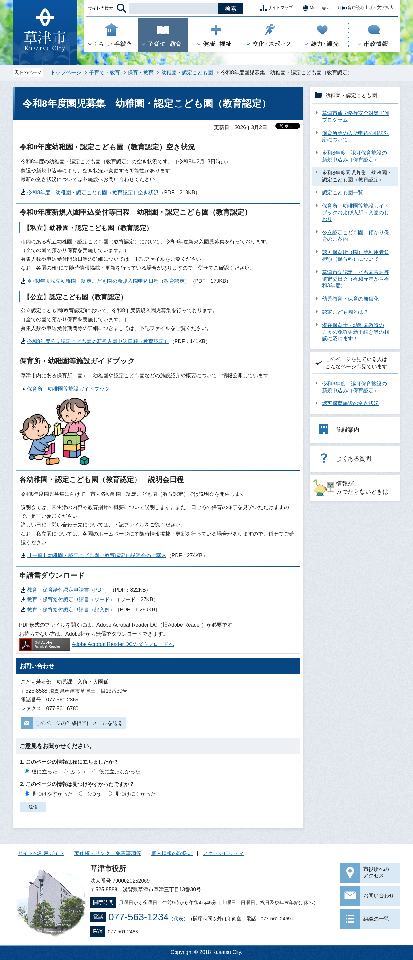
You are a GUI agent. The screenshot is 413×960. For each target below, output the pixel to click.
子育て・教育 (104, 72)
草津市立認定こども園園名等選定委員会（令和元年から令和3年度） (355, 279)
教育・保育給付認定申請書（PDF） (68, 590)
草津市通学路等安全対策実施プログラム (355, 116)
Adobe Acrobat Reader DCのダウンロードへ (96, 644)
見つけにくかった (135, 794)
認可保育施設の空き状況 (350, 403)
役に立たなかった (119, 771)
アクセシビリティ (223, 853)
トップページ (65, 72)
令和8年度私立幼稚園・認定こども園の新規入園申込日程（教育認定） (108, 281)
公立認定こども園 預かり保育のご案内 (355, 236)
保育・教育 (141, 72)
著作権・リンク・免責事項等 (107, 853)
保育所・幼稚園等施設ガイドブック (68, 389)
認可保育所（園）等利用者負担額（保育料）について (355, 256)
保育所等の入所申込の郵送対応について (355, 136)
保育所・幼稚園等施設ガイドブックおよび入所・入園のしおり (355, 212)
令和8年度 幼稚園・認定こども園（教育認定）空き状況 (93, 192)
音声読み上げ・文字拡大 (365, 8)
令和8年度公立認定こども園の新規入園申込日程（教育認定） (98, 341)
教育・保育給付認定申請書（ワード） (71, 599)
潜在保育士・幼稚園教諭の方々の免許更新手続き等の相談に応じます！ (355, 332)
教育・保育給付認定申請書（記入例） (71, 609)
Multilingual (315, 8)
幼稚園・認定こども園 (187, 72)
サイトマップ (275, 8)
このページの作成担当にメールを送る (79, 723)
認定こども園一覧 (342, 192)
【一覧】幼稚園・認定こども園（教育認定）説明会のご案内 (96, 555)
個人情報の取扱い (172, 853)
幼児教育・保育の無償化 (350, 298)
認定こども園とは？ (345, 312)
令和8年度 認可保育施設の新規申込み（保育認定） (354, 156)
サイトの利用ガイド (41, 853)
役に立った (44, 771)
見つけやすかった (52, 794)
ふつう (78, 771)
